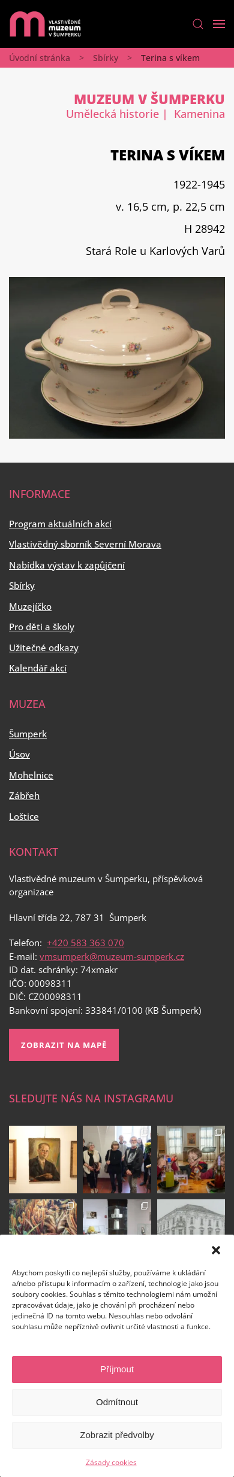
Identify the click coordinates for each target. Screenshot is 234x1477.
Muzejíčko (30, 606)
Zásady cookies (111, 1462)
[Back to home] (45, 24)
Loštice (24, 816)
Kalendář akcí (38, 668)
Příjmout (117, 1369)
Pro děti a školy (41, 627)
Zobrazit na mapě (64, 1045)
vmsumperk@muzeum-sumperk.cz (112, 956)
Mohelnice (31, 775)
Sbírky (105, 57)
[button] (216, 1250)
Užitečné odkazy (44, 648)
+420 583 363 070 (85, 943)
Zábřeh (24, 795)
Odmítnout (117, 1402)
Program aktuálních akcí (60, 524)
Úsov (19, 754)
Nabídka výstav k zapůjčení (67, 565)
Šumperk (28, 734)
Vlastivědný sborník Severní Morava (85, 544)
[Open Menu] (219, 24)
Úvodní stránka (39, 57)
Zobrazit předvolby (117, 1435)
